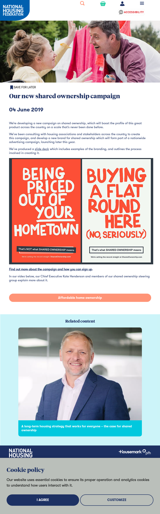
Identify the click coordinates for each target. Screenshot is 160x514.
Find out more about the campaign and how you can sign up (50, 269)
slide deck (42, 149)
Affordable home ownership (80, 298)
